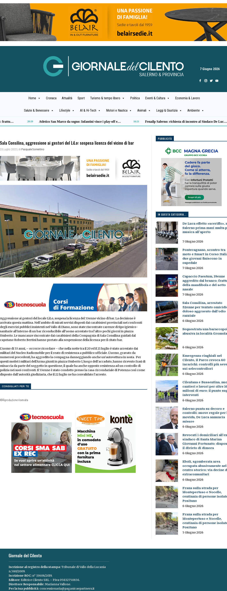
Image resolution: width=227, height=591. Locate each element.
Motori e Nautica (119, 110)
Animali (144, 110)
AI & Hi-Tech (90, 110)
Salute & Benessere (39, 110)
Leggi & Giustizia (169, 110)
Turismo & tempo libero (107, 98)
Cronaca (51, 98)
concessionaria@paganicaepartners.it (67, 588)
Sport (81, 98)
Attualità (67, 98)
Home (34, 98)
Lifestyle (67, 110)
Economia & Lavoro (187, 98)
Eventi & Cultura (157, 98)
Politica (135, 98)
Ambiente (195, 110)
